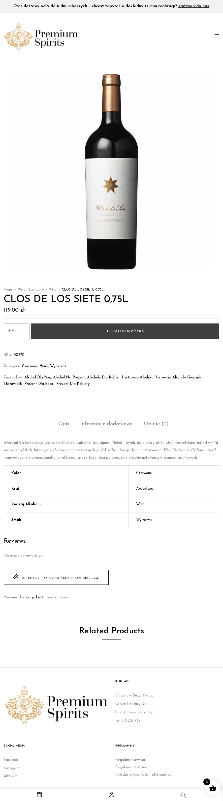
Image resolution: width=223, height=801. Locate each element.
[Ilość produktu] (16, 331)
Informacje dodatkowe (106, 424)
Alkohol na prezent (69, 377)
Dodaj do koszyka (125, 331)
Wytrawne (58, 366)
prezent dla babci (39, 384)
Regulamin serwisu (130, 760)
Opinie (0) (156, 424)
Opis (63, 424)
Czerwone (30, 366)
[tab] (63, 424)
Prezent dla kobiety (73, 384)
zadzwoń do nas (193, 6)
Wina (53, 289)
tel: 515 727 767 (127, 721)
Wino (140, 504)
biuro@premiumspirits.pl (134, 712)
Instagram (12, 768)
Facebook (12, 760)
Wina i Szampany (31, 289)
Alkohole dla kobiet (103, 377)
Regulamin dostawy (131, 767)
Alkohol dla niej (37, 377)
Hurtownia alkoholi (137, 377)
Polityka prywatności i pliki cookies (143, 775)
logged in (33, 597)
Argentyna (144, 489)
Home (8, 289)
